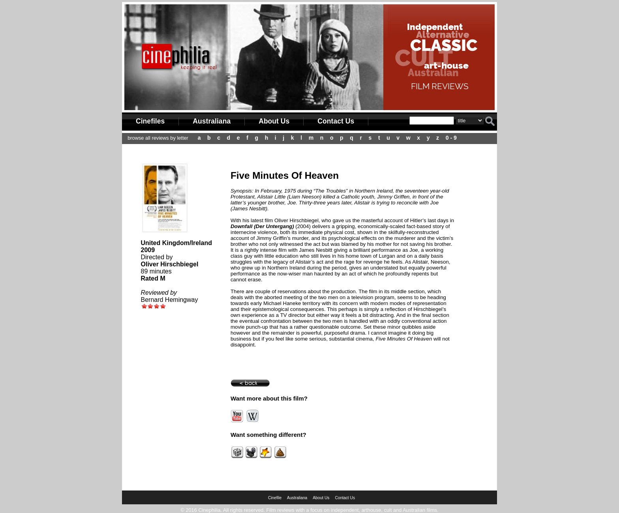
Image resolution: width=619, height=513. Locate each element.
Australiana (212, 121)
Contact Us (335, 121)
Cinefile (274, 498)
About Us (274, 121)
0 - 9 (451, 138)
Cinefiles (150, 121)
